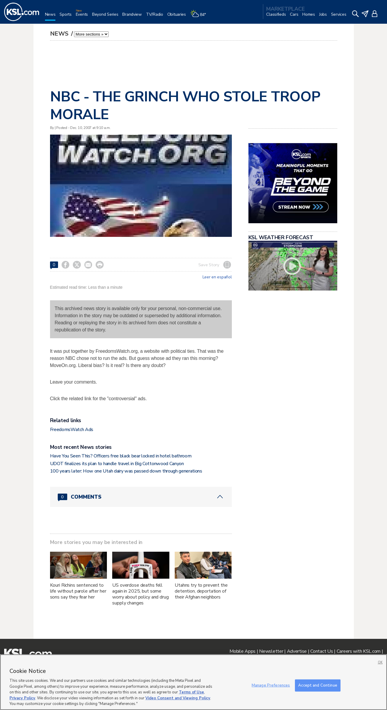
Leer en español (217, 277)
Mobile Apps (242, 651)
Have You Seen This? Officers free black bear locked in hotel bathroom (121, 456)
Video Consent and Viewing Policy (177, 698)
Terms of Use (191, 692)
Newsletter (271, 651)
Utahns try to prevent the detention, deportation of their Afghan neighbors (201, 591)
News (60, 34)
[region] (193, 682)
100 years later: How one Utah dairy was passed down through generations (126, 471)
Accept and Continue (317, 685)
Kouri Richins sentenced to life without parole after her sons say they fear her (78, 591)
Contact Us (321, 651)
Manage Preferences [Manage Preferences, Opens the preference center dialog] (271, 685)
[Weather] (200, 17)
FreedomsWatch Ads (72, 429)
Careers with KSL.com (358, 651)
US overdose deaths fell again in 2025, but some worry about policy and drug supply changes (140, 594)
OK (380, 662)
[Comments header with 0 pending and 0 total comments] (141, 497)
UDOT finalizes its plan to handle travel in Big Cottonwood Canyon (117, 463)
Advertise (297, 651)
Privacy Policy (22, 698)
